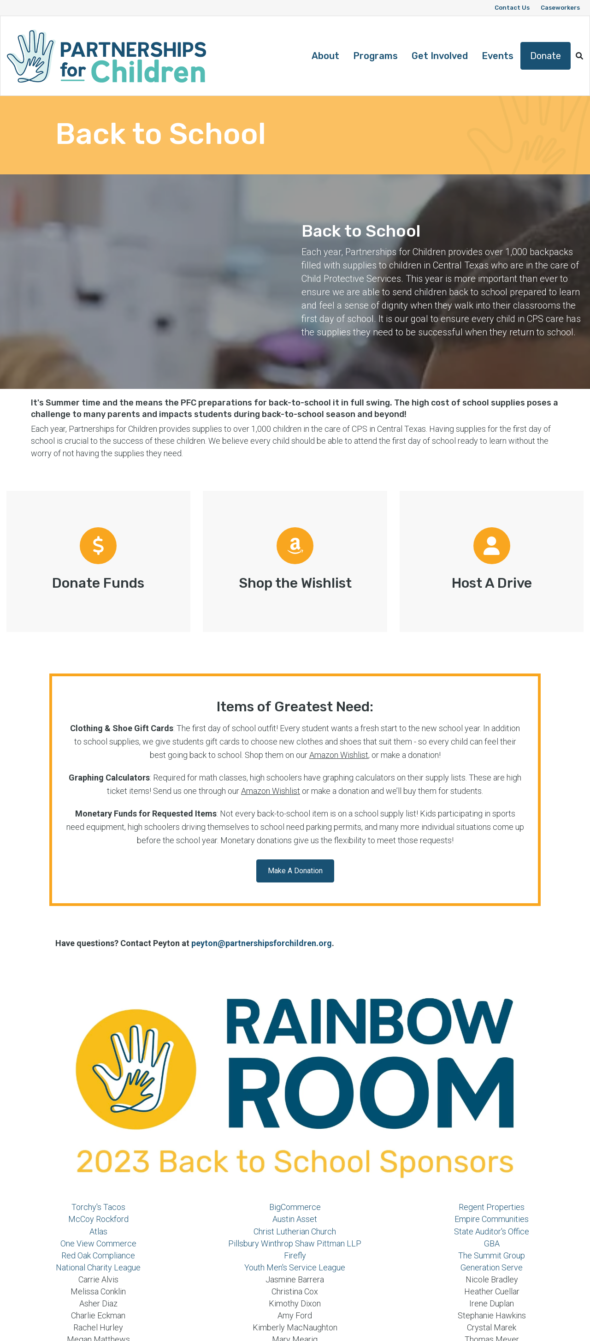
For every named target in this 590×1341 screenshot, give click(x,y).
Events (497, 55)
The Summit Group (491, 1255)
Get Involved (440, 55)
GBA (492, 1243)
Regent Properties (492, 1207)
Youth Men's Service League (294, 1267)
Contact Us (512, 7)
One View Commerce (98, 1243)
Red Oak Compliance (98, 1255)
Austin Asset (294, 1219)
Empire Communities (491, 1219)
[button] (579, 56)
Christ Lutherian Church (295, 1231)
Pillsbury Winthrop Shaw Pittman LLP (294, 1243)
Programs (375, 55)
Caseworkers (560, 7)
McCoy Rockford (98, 1219)
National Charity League (98, 1267)
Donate (545, 55)
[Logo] (106, 56)
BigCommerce (295, 1207)
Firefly (295, 1255)
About (325, 55)
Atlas (98, 1231)
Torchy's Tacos (98, 1207)
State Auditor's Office (491, 1231)
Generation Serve (491, 1267)
